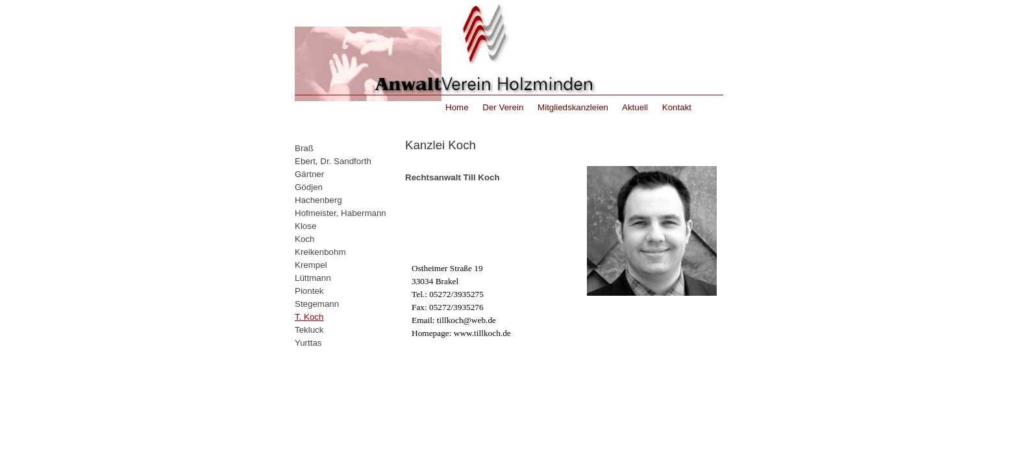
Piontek (309, 291)
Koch (304, 239)
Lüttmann (313, 278)
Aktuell (634, 107)
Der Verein (502, 107)
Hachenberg (318, 200)
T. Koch (309, 317)
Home (457, 107)
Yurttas (308, 343)
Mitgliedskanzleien (571, 107)
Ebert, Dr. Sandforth (333, 161)
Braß (304, 148)
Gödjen (309, 187)
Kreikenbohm (320, 252)
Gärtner (309, 174)
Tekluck (309, 330)
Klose (305, 226)
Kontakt (675, 107)
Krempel (311, 265)
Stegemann (317, 304)
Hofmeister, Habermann (340, 213)
